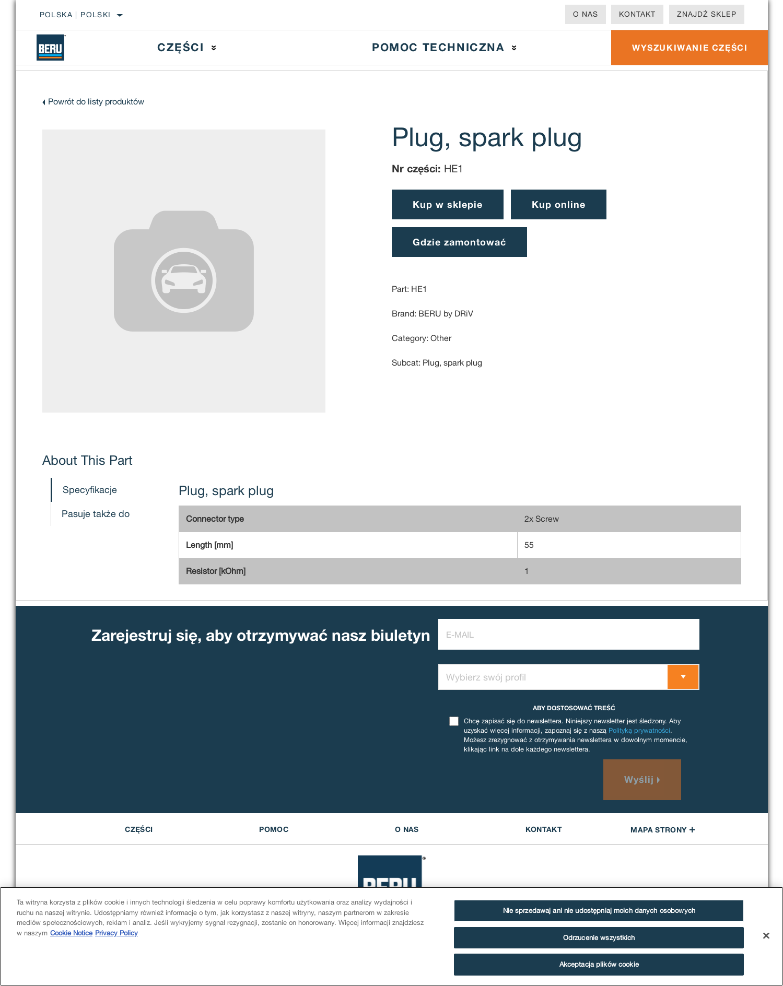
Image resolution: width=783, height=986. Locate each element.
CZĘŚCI (139, 829)
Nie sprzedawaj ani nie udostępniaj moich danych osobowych (599, 910)
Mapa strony (662, 829)
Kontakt (637, 14)
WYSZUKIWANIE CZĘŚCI (689, 47)
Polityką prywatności (639, 730)
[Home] (59, 47)
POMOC (273, 829)
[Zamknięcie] (766, 935)
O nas (585, 14)
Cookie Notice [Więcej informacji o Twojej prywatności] (71, 933)
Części (180, 47)
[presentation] (517, 779)
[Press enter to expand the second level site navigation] (213, 47)
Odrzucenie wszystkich (599, 938)
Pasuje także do (96, 513)
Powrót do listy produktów (96, 101)
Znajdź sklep (707, 14)
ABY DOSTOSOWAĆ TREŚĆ (574, 708)
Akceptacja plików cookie (599, 964)
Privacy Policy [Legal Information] (116, 933)
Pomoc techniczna (438, 47)
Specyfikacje (90, 489)
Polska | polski (75, 14)
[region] (391, 936)
